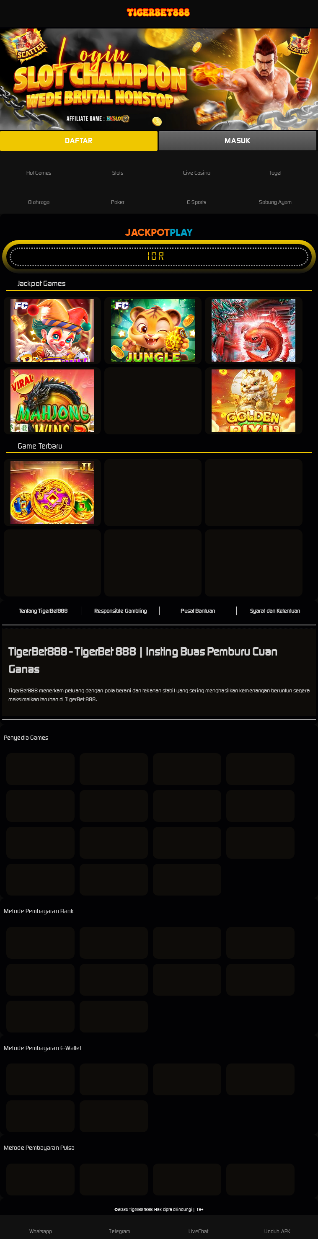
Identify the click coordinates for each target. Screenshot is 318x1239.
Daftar (79, 140)
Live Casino (196, 166)
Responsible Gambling (120, 610)
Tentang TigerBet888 (43, 610)
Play (181, 233)
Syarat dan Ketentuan (275, 610)
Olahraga (38, 195)
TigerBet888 (141, 1209)
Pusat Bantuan (198, 610)
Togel (275, 166)
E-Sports (196, 195)
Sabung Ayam (275, 195)
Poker (118, 195)
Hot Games (39, 166)
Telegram (119, 1226)
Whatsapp (40, 1226)
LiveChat (198, 1226)
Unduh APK (277, 1226)
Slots (118, 166)
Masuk (237, 140)
